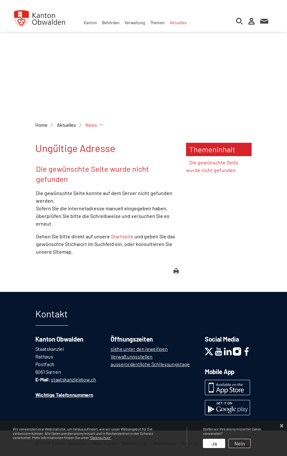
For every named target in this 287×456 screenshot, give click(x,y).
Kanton (90, 22)
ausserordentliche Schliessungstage (150, 364)
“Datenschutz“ (100, 437)
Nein (239, 443)
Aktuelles (178, 22)
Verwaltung (135, 22)
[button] (66, 125)
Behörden (110, 22)
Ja (214, 443)
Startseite (122, 236)
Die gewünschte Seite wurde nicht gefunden (212, 166)
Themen (157, 22)
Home (41, 125)
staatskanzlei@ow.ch (73, 379)
